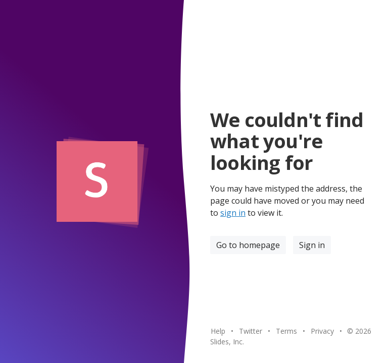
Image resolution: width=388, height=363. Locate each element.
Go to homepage (248, 245)
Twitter (250, 331)
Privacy (322, 331)
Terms (286, 331)
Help (218, 331)
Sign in (312, 245)
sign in (233, 212)
